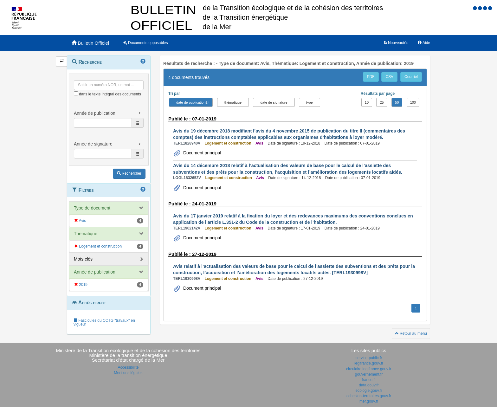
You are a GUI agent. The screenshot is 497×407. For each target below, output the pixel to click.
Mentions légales (128, 373)
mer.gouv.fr (368, 401)
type (309, 102)
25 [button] (382, 102)
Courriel (411, 76)
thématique (233, 102)
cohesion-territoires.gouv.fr (368, 396)
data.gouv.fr (368, 385)
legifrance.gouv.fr (368, 363)
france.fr (369, 380)
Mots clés (83, 259)
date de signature (273, 102)
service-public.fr (368, 358)
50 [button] (397, 102)
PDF (371, 76)
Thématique (85, 233)
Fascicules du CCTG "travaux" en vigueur (104, 322)
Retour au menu (411, 333)
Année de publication (94, 272)
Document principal (201, 152)
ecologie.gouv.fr (369, 390)
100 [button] (413, 102)
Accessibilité (128, 367)
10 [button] (367, 102)
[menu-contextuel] (76, 93)
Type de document (92, 207)
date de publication (190, 102)
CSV (389, 76)
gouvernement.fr (369, 374)
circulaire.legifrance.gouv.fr (368, 369)
